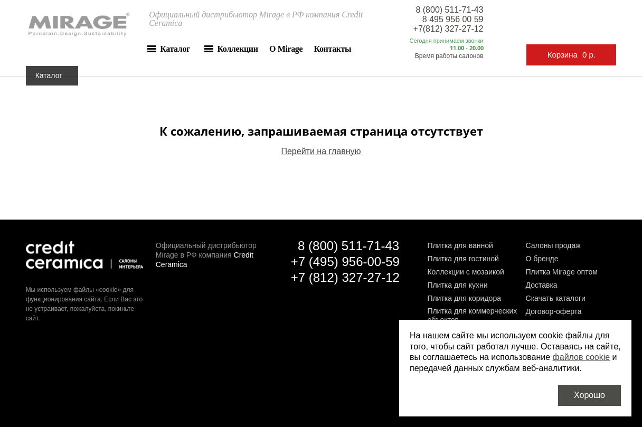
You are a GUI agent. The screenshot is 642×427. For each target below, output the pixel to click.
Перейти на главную (321, 151)
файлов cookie (581, 357)
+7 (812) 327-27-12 (345, 277)
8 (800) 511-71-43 (449, 9)
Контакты (333, 48)
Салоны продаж (553, 245)
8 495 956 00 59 (453, 19)
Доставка (542, 285)
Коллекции (237, 48)
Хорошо (589, 395)
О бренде (542, 258)
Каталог (175, 48)
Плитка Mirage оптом (562, 272)
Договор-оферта (554, 311)
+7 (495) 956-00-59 (345, 261)
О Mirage (286, 48)
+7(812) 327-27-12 (448, 28)
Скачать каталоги (556, 298)
